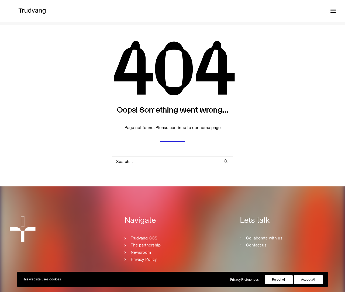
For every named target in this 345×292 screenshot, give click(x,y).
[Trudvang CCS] (30, 12)
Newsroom (141, 252)
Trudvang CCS (144, 238)
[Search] (172, 161)
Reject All (278, 279)
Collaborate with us (264, 238)
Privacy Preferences (244, 279)
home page (210, 128)
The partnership (146, 245)
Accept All (308, 279)
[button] (226, 161)
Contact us (256, 245)
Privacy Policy (144, 259)
